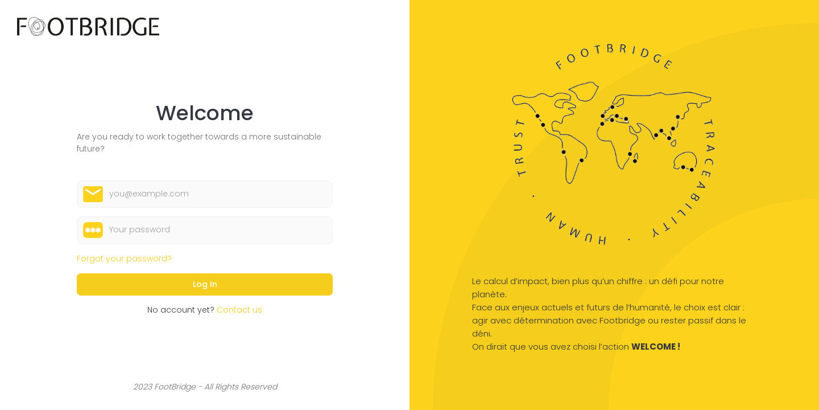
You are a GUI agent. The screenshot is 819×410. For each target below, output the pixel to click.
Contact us (239, 309)
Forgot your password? (124, 258)
